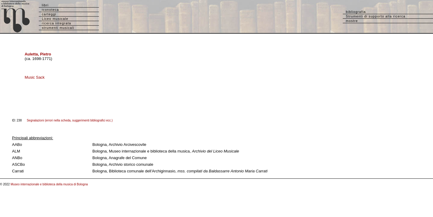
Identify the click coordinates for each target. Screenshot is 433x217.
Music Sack (35, 77)
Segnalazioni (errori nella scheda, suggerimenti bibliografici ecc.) (70, 120)
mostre (352, 21)
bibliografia (356, 12)
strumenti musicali (58, 28)
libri (45, 5)
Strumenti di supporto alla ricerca (375, 16)
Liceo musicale (55, 18)
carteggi (49, 14)
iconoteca (50, 9)
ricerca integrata (56, 23)
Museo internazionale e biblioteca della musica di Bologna (49, 184)
